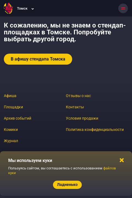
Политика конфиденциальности (95, 129)
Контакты (75, 107)
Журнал (11, 141)
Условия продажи (82, 118)
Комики (11, 129)
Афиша (10, 96)
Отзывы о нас (78, 96)
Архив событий (17, 118)
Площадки (13, 107)
